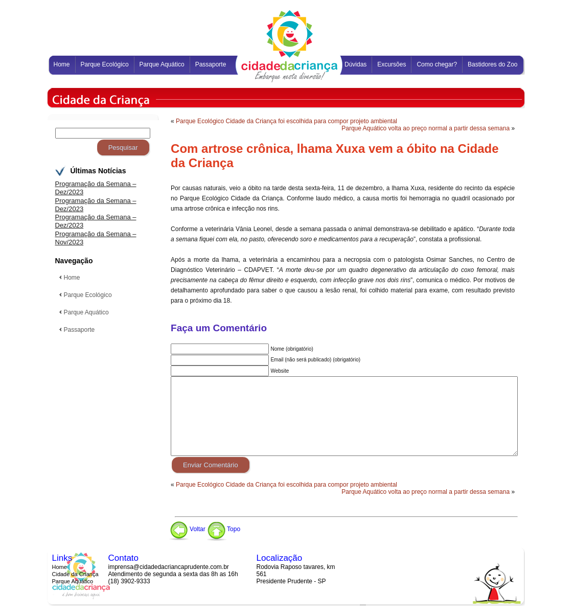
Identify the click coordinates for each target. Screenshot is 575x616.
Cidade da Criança (75, 574)
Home (59, 567)
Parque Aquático (73, 581)
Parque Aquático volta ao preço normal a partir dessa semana (425, 128)
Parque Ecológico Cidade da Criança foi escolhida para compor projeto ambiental (286, 121)
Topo (223, 529)
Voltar (187, 529)
